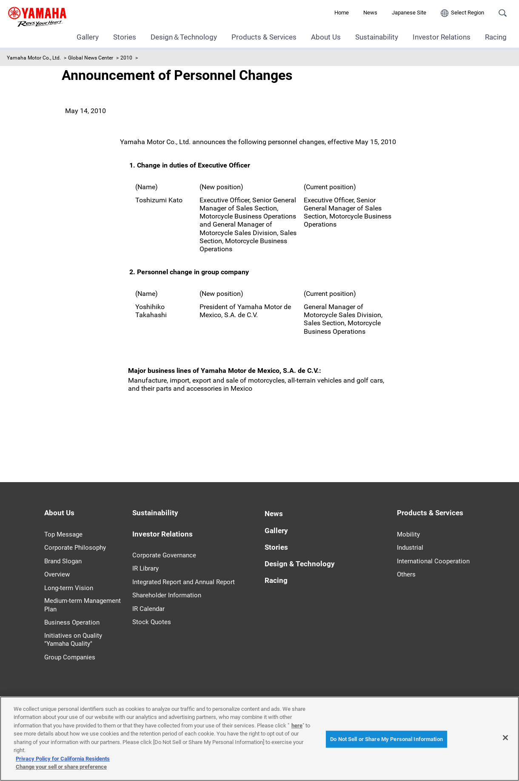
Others (406, 574)
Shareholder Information (166, 595)
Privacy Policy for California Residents (63, 758)
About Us (326, 37)
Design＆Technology (184, 37)
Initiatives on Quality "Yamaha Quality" (73, 640)
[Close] (505, 737)
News (370, 12)
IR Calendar (148, 609)
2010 (126, 58)
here (296, 725)
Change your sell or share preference (61, 767)
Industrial (410, 547)
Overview (57, 574)
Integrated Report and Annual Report (183, 582)
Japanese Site (409, 12)
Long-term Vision (68, 588)
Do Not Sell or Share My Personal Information (386, 739)
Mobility (408, 534)
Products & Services (264, 37)
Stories (124, 37)
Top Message (63, 534)
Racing (496, 37)
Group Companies (69, 657)
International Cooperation (433, 561)
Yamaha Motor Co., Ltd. (34, 58)
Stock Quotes (151, 622)
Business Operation (72, 622)
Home (341, 12)
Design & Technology (300, 563)
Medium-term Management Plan (82, 605)
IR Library (145, 568)
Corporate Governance (164, 555)
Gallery (88, 37)
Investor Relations (442, 37)
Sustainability (376, 37)
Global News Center (90, 58)
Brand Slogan (63, 561)
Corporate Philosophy (75, 547)
